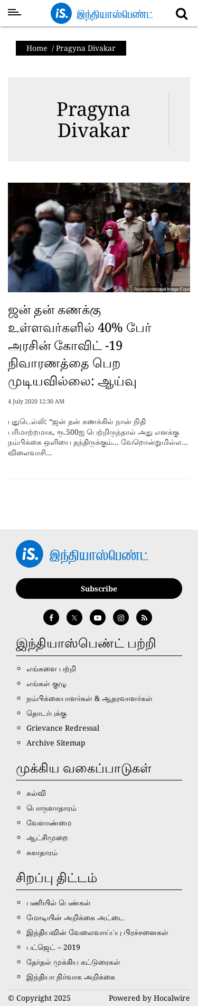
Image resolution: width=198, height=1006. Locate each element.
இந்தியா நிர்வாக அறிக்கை (70, 977)
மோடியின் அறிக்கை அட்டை (75, 917)
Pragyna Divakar (93, 119)
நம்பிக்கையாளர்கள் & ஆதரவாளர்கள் (89, 698)
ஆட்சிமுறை (47, 837)
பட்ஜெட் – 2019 (53, 947)
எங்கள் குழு (46, 683)
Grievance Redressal (62, 728)
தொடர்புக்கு (46, 713)
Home (37, 48)
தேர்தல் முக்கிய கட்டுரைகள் (73, 962)
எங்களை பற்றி (51, 668)
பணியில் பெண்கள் (58, 902)
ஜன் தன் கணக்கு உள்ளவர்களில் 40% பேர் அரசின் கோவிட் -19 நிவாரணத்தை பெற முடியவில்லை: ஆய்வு (80, 344)
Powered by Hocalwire (149, 998)
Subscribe (99, 588)
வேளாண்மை (48, 823)
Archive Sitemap (56, 743)
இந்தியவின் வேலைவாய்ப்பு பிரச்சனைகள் (97, 932)
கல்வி (36, 793)
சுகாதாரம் (42, 852)
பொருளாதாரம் (51, 808)
